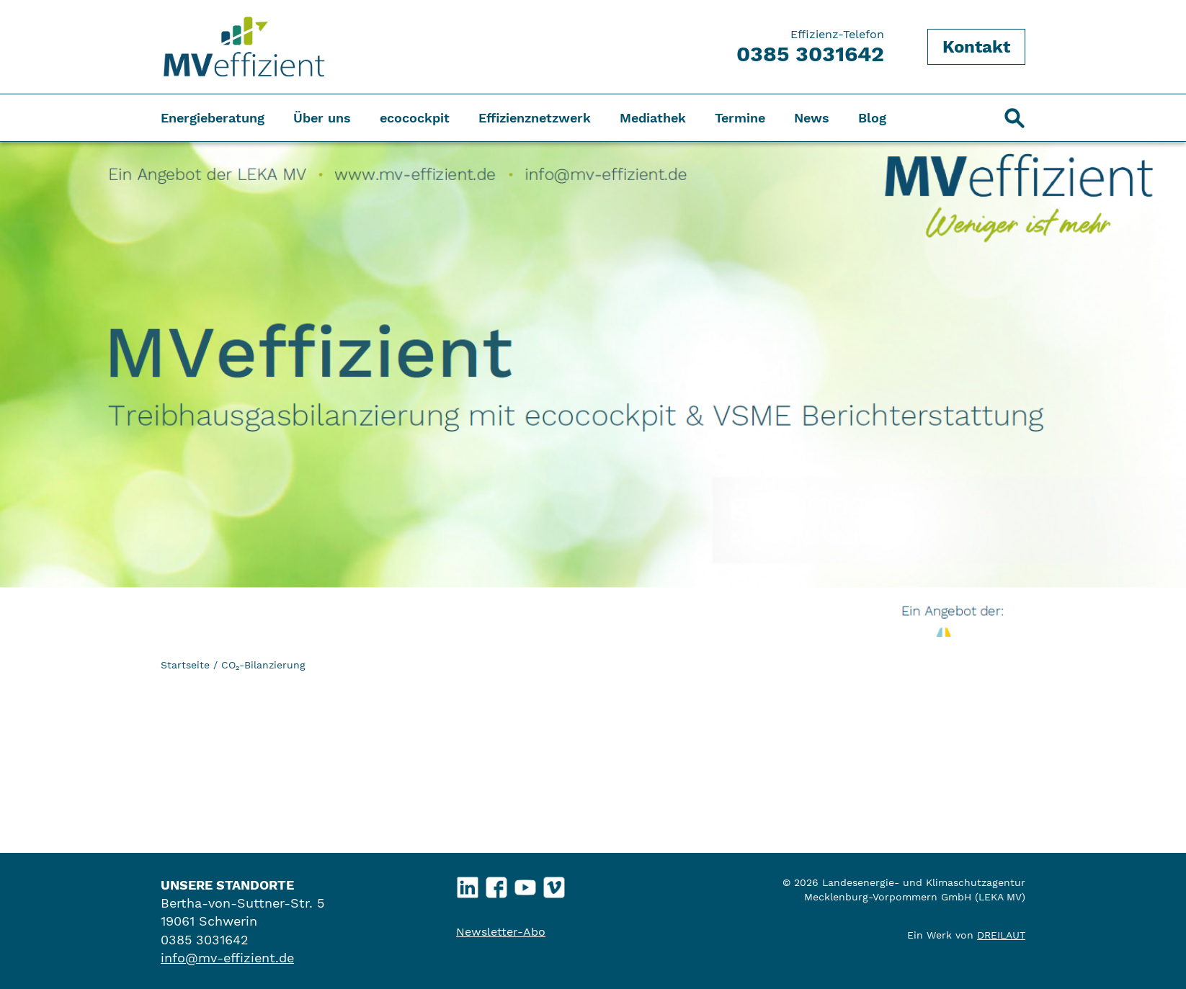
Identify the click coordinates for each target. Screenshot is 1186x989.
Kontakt (976, 47)
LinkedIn (468, 884)
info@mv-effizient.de (227, 957)
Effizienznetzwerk (534, 117)
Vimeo (554, 884)
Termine (740, 117)
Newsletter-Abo (500, 932)
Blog (872, 117)
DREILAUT (1001, 935)
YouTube (525, 884)
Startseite (185, 665)
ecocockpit (415, 117)
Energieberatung (212, 117)
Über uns (322, 117)
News (811, 117)
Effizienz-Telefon (810, 46)
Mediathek (653, 117)
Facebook (496, 884)
